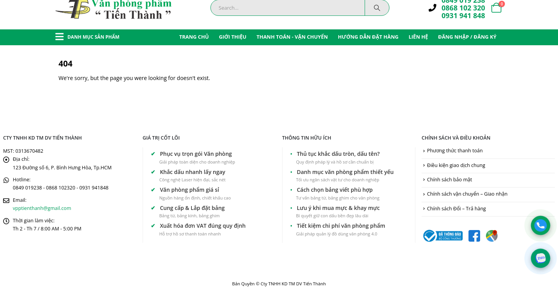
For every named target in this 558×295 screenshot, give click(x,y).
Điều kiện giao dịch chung (456, 165)
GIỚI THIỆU (232, 36)
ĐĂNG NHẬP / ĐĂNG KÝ (467, 36)
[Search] (377, 7)
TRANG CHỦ (194, 36)
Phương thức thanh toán (455, 150)
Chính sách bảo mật (449, 179)
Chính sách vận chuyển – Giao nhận (467, 194)
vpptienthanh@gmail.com (42, 208)
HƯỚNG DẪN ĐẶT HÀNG (368, 36)
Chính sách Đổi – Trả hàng (456, 208)
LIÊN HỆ (418, 36)
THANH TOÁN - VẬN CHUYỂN (292, 36)
